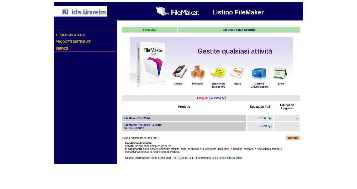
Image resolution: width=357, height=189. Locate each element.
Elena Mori (234, 157)
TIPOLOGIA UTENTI (70, 35)
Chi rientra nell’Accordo (239, 29)
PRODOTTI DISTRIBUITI (73, 42)
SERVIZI (61, 48)
